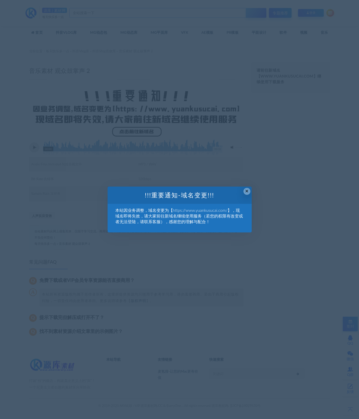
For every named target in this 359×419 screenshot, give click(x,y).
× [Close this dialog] (247, 191)
